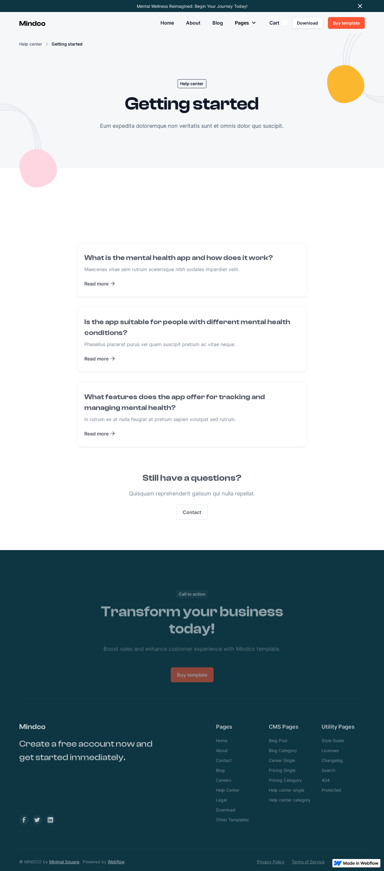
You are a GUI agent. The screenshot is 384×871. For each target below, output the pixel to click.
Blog (217, 23)
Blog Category (283, 759)
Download (226, 818)
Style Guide (333, 749)
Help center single (286, 798)
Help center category (289, 808)
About (193, 23)
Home (167, 23)
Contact (192, 521)
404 (326, 789)
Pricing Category (285, 789)
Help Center (227, 798)
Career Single (282, 769)
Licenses (330, 759)
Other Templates (232, 828)
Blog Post (278, 749)
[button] (246, 23)
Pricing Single (282, 779)
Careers (223, 789)
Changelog (332, 769)
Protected (331, 798)
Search (328, 779)
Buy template (192, 693)
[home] (32, 22)
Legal (221, 808)
